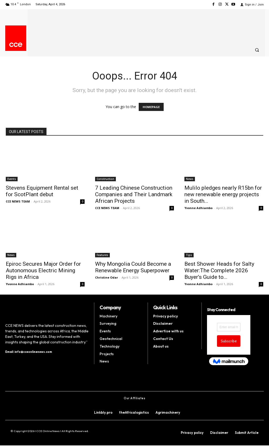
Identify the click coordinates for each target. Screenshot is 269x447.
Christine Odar (106, 277)
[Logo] (15, 44)
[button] (257, 49)
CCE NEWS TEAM (18, 201)
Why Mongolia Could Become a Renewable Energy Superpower (133, 267)
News (189, 179)
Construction (105, 179)
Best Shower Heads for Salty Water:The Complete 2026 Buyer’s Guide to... (219, 270)
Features (102, 255)
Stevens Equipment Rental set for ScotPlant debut (42, 191)
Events (11, 179)
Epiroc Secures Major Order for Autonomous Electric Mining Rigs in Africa (43, 270)
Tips (189, 255)
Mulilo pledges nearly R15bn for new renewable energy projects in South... (223, 194)
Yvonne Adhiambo (198, 208)
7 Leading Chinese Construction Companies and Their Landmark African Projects (133, 194)
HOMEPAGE (151, 107)
